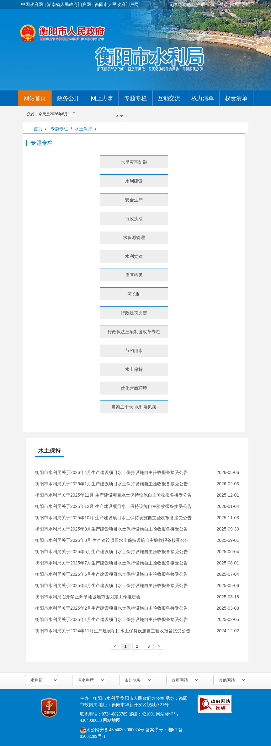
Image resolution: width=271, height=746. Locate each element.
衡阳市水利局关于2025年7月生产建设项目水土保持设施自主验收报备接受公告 (111, 562)
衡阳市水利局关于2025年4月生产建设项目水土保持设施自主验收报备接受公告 (111, 585)
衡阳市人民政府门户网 (117, 4)
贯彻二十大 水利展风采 (134, 407)
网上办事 (102, 98)
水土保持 (83, 128)
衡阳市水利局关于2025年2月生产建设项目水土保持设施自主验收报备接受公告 (111, 608)
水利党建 (134, 256)
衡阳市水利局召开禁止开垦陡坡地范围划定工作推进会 (88, 596)
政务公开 (68, 98)
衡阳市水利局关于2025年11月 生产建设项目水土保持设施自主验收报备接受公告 (113, 495)
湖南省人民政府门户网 (69, 4)
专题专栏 (135, 98)
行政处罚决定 (134, 312)
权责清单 (236, 98)
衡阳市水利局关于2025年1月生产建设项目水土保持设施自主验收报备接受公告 (111, 619)
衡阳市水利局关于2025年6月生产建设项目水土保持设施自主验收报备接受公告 (111, 574)
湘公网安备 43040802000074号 (112, 729)
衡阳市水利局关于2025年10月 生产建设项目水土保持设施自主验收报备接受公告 (113, 517)
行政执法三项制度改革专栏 (134, 331)
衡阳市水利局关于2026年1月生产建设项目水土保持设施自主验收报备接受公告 (111, 483)
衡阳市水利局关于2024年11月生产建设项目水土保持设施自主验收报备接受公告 (112, 630)
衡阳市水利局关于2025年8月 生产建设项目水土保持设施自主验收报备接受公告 (112, 540)
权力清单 (202, 98)
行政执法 (134, 218)
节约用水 (134, 350)
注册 (200, 4)
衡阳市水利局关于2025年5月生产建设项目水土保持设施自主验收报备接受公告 (111, 551)
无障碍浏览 (180, 4)
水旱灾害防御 (134, 162)
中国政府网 (32, 4)
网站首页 (35, 98)
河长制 (134, 294)
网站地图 (111, 720)
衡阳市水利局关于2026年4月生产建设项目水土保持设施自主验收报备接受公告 (111, 472)
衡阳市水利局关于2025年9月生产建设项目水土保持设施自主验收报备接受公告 (111, 528)
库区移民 (134, 275)
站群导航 (241, 4)
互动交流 (169, 98)
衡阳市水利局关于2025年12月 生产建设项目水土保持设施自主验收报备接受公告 (113, 506)
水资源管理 (134, 237)
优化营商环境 (134, 388)
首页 (38, 128)
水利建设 (134, 180)
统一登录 (219, 4)
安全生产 (134, 199)
